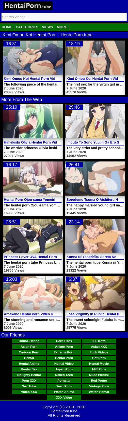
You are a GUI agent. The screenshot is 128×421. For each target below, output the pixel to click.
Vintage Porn (99, 386)
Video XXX (29, 392)
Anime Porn (64, 346)
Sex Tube (29, 386)
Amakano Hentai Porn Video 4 (28, 314)
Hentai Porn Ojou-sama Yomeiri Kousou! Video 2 (43, 200)
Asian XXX (99, 346)
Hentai (29, 358)
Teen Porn (64, 386)
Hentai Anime (29, 363)
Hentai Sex (29, 369)
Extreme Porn (64, 352)
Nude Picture (99, 375)
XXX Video (64, 397)
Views (47, 27)
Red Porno (99, 380)
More (62, 27)
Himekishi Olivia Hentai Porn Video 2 (34, 142)
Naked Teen (64, 375)
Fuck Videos (99, 352)
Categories (27, 27)
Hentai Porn (64, 358)
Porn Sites (64, 341)
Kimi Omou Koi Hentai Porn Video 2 (33, 79)
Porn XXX (29, 380)
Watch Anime (64, 392)
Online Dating (29, 341)
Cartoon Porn (29, 352)
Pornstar (63, 380)
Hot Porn (99, 358)
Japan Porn (64, 369)
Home (7, 27)
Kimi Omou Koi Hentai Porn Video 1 (95, 79)
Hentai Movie (99, 363)
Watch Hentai (99, 392)
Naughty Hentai (29, 375)
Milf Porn (99, 369)
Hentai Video (64, 363)
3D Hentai (99, 341)
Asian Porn (29, 346)
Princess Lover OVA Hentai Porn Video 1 (37, 257)
